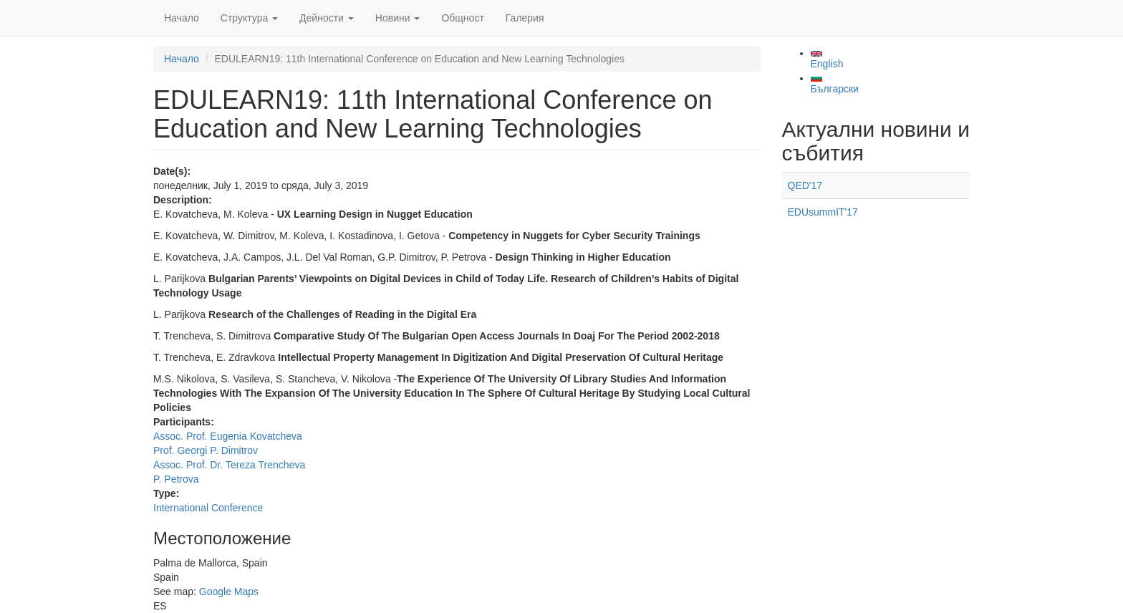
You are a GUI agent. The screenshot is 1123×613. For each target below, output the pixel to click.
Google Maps (229, 591)
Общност (462, 18)
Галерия (525, 18)
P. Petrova (176, 479)
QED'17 (805, 185)
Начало (181, 18)
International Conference (208, 507)
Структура (249, 18)
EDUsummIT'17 (823, 212)
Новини (397, 18)
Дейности (326, 18)
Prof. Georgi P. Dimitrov (205, 450)
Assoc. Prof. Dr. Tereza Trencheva (229, 464)
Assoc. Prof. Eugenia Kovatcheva (227, 436)
